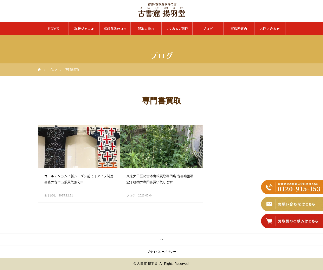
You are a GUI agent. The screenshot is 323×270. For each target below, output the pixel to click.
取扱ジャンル (84, 28)
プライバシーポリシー (161, 251)
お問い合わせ (270, 28)
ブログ (208, 28)
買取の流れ (146, 28)
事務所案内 (239, 28)
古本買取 (50, 195)
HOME (53, 28)
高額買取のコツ (115, 28)
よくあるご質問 (176, 28)
